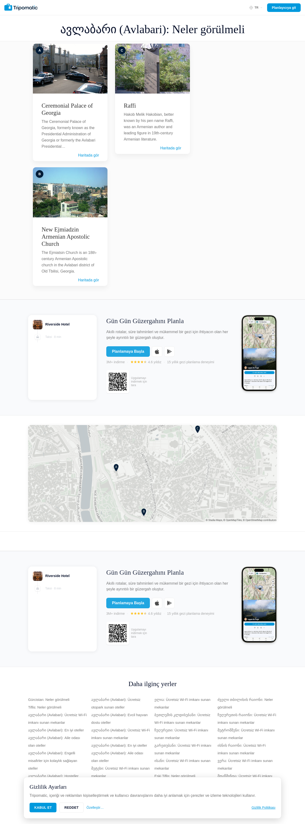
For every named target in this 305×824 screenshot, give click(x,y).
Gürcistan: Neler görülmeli (48, 700)
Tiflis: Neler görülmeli (44, 707)
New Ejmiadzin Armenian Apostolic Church (65, 236)
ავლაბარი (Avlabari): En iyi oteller (56, 730)
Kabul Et (43, 807)
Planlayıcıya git (284, 8)
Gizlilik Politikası (263, 807)
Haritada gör (88, 155)
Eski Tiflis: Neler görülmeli (174, 776)
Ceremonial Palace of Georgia (67, 109)
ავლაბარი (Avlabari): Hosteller (53, 776)
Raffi (130, 105)
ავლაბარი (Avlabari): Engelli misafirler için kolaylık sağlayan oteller (52, 760)
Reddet (71, 807)
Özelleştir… (95, 807)
